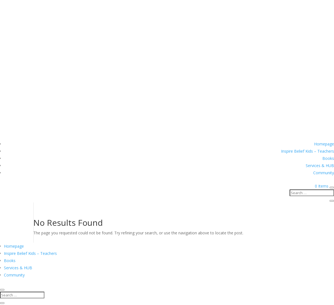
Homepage (324, 144)
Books (328, 158)
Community (323, 172)
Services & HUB (320, 165)
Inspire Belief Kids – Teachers (307, 151)
